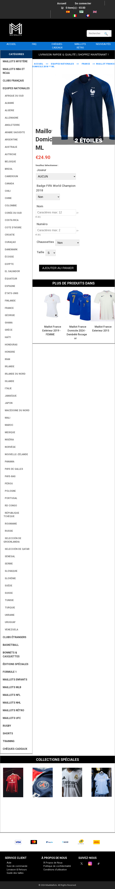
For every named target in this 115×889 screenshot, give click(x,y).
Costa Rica (11, 220)
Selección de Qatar (16, 549)
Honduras (10, 344)
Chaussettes (45, 242)
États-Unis (11, 293)
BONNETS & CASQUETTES (11, 654)
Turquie (9, 607)
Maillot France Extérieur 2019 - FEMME (51, 330)
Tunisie (9, 600)
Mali (7, 418)
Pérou (8, 483)
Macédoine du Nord (16, 410)
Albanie (9, 103)
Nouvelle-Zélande (16, 454)
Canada (9, 183)
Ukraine (9, 615)
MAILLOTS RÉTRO (80, 46)
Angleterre (12, 125)
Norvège (10, 447)
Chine (8, 198)
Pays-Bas (10, 476)
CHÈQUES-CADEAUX (57, 46)
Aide (9, 862)
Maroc (8, 425)
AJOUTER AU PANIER (58, 268)
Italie (8, 388)
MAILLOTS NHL (12, 702)
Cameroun (11, 176)
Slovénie (10, 578)
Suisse (8, 593)
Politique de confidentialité (57, 866)
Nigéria (9, 439)
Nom (40, 206)
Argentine (11, 139)
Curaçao (10, 242)
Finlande (10, 300)
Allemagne (11, 117)
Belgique (10, 161)
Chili (7, 191)
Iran (7, 359)
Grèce (8, 330)
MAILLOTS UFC (12, 718)
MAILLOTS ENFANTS (15, 679)
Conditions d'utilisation (55, 869)
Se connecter (83, 3)
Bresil (8, 169)
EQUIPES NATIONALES (62, 64)
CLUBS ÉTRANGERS (14, 637)
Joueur (41, 170)
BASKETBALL (11, 644)
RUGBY (7, 725)
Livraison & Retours (17, 869)
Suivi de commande (17, 866)
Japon (8, 403)
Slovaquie (10, 571)
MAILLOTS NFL (12, 694)
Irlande (9, 366)
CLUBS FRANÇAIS (13, 80)
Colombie (10, 205)
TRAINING (8, 741)
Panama (9, 461)
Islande (9, 381)
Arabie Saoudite (14, 132)
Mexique (9, 432)
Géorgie (9, 315)
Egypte (9, 264)
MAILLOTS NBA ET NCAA (14, 71)
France (86, 64)
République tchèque (11, 515)
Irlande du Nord (14, 374)
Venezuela (11, 629)
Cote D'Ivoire (13, 227)
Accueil (61, 3)
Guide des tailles (15, 873)
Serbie (8, 563)
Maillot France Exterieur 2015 (101, 328)
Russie (8, 531)
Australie (10, 147)
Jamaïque (10, 396)
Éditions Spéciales (15, 664)
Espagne (9, 286)
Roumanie (10, 523)
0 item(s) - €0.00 (73, 7)
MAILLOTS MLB (12, 687)
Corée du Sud (13, 213)
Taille (40, 252)
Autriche (10, 154)
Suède (8, 585)
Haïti (7, 337)
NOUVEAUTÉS (103, 44)
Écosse (9, 256)
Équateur (10, 278)
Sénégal (9, 556)
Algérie (9, 110)
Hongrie (9, 352)
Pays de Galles (13, 469)
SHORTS (8, 733)
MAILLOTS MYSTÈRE (15, 61)
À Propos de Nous (52, 862)
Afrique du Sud (14, 95)
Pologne (10, 491)
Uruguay (9, 622)
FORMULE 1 (10, 671)
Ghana (8, 322)
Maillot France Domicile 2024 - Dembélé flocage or (77, 332)
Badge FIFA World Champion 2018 (55, 188)
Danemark (10, 249)
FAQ (34, 44)
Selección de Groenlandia (12, 540)
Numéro (42, 224)
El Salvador (12, 271)
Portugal (10, 498)
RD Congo (10, 505)
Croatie (9, 234)
